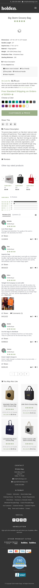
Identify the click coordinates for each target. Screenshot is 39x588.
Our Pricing (18, 497)
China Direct (9, 500)
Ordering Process (8, 497)
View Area (7, 64)
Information (16, 494)
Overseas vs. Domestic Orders (23, 500)
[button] (3, 179)
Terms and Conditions (18, 508)
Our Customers (7, 505)
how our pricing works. (25, 87)
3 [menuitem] (22, 374)
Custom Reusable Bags (27, 502)
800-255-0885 (19, 484)
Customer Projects (30, 505)
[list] (19, 304)
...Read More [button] (7, 295)
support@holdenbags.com (19, 481)
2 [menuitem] (19, 374)
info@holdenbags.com (19, 479)
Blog (9, 508)
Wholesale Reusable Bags (11, 502)
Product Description (8, 62)
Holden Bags (20, 469)
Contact (28, 508)
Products (9, 494)
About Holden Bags (26, 494)
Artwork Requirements (28, 497)
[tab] (6, 215)
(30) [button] (12, 201)
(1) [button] (11, 203)
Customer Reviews (18, 505)
